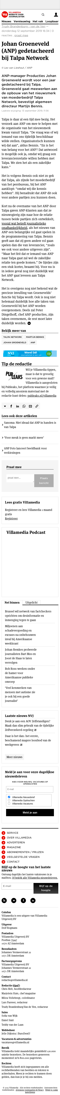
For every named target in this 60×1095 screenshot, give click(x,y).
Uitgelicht (31, 602)
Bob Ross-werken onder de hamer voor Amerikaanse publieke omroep (20, 675)
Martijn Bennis (35, 337)
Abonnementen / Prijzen (25, 852)
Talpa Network (12, 337)
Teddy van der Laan (12, 1024)
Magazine (14, 847)
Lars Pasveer (9, 1002)
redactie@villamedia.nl (15, 980)
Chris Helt (7, 989)
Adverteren (16, 842)
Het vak (38, 21)
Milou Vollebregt (11, 998)
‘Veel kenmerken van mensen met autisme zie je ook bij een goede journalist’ (20, 694)
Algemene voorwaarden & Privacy (30, 1090)
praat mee (21, 35)
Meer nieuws (14, 757)
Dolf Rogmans (9, 928)
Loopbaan (52, 21)
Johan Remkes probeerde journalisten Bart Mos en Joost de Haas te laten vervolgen (21, 656)
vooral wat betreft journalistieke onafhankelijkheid (24, 225)
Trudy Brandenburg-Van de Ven (19, 1007)
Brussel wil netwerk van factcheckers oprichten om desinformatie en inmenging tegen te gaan (28, 615)
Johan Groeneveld (14, 342)
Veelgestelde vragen (23, 857)
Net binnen (12, 602)
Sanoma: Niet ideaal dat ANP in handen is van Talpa (30, 425)
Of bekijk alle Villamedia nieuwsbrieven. (35, 877)
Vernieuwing (22, 21)
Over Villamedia (19, 837)
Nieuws (6, 21)
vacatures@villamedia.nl (15, 1042)
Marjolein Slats (10, 993)
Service (12, 832)
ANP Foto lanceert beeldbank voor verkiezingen (25, 450)
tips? (16, 985)
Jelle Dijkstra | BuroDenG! (16, 1033)
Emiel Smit (8, 1020)
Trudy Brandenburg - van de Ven (23, 26)
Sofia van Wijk (10, 1015)
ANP (33, 342)
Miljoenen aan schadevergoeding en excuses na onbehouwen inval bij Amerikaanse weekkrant (20, 634)
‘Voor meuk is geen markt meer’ (24, 437)
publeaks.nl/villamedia (42, 395)
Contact (13, 861)
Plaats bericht (44, 481)
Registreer (11, 518)
